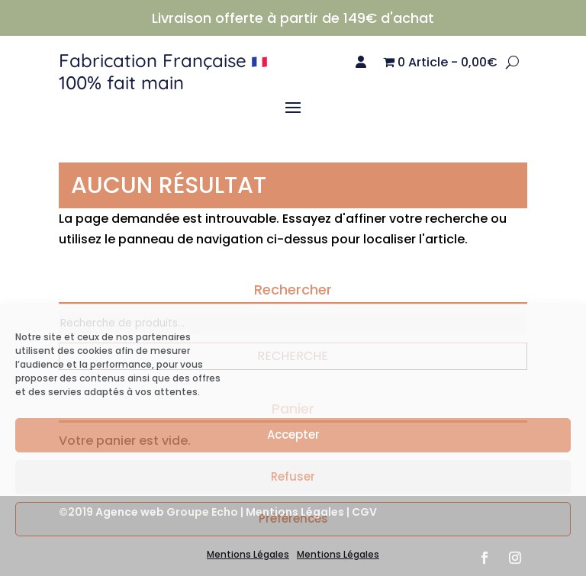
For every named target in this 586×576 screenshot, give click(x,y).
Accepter (293, 434)
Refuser (293, 476)
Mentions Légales (248, 554)
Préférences (293, 518)
